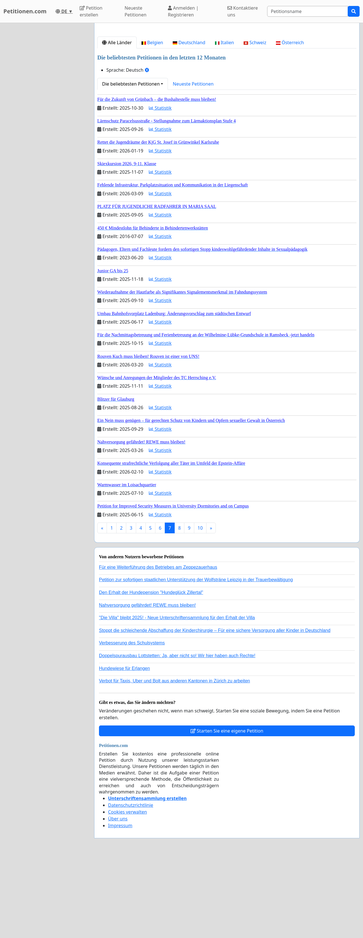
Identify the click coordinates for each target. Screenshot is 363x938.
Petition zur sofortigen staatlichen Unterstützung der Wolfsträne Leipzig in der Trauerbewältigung (196, 659)
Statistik (160, 187)
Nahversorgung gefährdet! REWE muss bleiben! (147, 684)
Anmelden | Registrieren (183, 11)
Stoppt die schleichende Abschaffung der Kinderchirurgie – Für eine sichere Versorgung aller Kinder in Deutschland (214, 709)
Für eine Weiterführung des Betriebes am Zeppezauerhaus (158, 646)
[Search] (307, 11)
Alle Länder (117, 122)
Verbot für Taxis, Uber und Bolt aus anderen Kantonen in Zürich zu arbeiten (174, 760)
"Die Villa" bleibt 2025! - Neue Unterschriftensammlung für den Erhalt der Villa (177, 697)
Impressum (120, 905)
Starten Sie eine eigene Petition (227, 810)
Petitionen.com (25, 11)
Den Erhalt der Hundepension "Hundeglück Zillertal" (151, 671)
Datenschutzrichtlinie (130, 884)
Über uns (118, 898)
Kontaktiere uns (242, 11)
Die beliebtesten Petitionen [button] (131, 163)
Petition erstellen (91, 11)
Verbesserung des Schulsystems (132, 722)
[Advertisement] (227, 71)
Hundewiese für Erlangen (124, 747)
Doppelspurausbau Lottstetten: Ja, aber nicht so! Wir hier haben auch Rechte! (177, 735)
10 (200, 607)
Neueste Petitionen (135, 11)
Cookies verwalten (127, 891)
